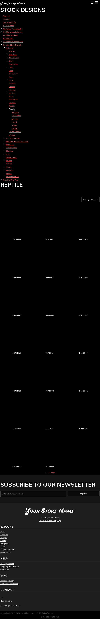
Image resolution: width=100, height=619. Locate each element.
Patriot (9, 164)
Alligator (15, 112)
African (12, 51)
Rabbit (12, 106)
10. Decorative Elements (13, 42)
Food (8, 154)
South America (15, 132)
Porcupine (13, 99)
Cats (11, 67)
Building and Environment (17, 141)
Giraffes (12, 83)
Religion (9, 170)
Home (2, 532)
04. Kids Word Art (10, 35)
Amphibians (14, 58)
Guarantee (4, 569)
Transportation (12, 177)
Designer (4, 543)
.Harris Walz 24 (9, 22)
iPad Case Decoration (9, 584)
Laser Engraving (7, 581)
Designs (3, 538)
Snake (14, 125)
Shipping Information (9, 566)
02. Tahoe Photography (12, 29)
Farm (11, 80)
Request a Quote (7, 549)
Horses (12, 87)
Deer (11, 71)
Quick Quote (5, 552)
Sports (9, 173)
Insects (12, 90)
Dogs (11, 77)
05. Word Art (8, 38)
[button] (92, 2)
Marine (12, 93)
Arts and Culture (13, 138)
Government (11, 157)
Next (53, 472)
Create (3, 541)
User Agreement (7, 564)
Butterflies (13, 64)
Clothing (9, 151)
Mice (11, 96)
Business (10, 144)
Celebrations (11, 148)
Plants (8, 167)
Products (4, 535)
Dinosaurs (13, 74)
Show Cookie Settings (50, 617)
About (2, 546)
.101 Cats (6, 19)
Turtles (15, 128)
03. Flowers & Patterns (12, 32)
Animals (9, 48)
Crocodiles (16, 116)
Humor (9, 161)
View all (6, 16)
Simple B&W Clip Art (12, 45)
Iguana (15, 119)
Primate (12, 103)
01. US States (8, 26)
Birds (11, 61)
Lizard (14, 122)
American (13, 54)
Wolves (12, 135)
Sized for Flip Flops (11, 180)
